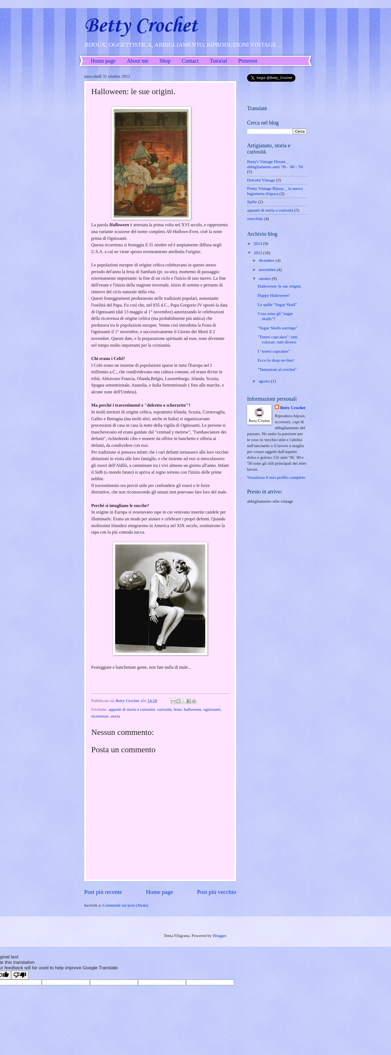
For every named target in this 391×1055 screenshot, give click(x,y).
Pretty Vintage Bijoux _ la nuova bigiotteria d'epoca (275, 191)
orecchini (255, 218)
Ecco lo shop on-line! (276, 360)
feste (178, 709)
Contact (190, 61)
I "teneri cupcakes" (274, 351)
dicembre (267, 260)
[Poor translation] (20, 975)
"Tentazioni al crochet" (277, 369)
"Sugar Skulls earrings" (277, 328)
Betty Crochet (140, 26)
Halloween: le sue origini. (279, 286)
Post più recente (103, 891)
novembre (268, 269)
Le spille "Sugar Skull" (277, 304)
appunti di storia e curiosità (132, 709)
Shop (165, 61)
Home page (103, 61)
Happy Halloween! (274, 295)
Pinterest (247, 61)
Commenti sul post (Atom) (125, 905)
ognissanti (211, 709)
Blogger (219, 935)
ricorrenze (99, 716)
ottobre (265, 278)
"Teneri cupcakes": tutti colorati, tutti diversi (278, 339)
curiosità (164, 709)
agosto (265, 381)
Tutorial (218, 61)
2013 (258, 243)
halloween (192, 709)
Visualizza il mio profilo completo (276, 477)
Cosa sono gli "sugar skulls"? (275, 316)
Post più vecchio (216, 891)
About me (137, 61)
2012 (258, 252)
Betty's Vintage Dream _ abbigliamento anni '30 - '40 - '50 (275, 164)
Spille (252, 201)
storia (115, 716)
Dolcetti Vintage (261, 180)
